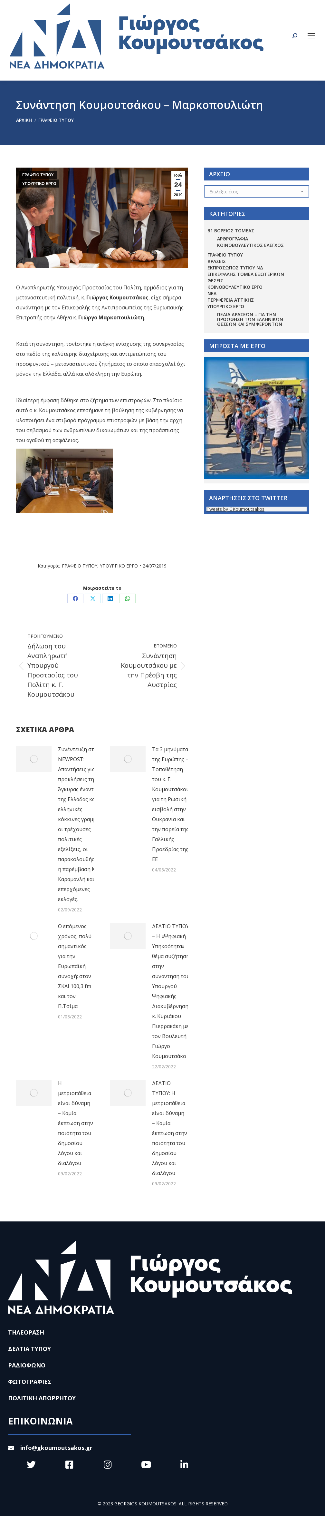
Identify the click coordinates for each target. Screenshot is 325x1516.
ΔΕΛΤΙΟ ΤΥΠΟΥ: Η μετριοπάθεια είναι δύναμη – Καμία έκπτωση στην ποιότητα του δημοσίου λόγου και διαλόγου (169, 1128)
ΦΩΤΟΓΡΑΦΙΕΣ (29, 1381)
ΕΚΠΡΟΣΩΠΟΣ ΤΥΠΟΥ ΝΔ (235, 267)
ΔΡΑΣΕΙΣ (216, 261)
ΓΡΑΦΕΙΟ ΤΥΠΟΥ (38, 175)
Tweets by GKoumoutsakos (235, 509)
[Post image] (34, 759)
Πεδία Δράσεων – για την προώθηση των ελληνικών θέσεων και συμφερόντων (250, 319)
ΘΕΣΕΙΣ (215, 280)
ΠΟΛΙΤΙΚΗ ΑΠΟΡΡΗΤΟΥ (42, 1398)
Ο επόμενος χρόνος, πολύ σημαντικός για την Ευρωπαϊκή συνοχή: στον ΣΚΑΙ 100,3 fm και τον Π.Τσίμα (74, 966)
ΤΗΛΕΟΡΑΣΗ (26, 1332)
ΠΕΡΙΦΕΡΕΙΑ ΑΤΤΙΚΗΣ (230, 299)
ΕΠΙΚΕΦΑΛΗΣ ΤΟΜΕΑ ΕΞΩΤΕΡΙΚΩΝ (245, 274)
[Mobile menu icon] (311, 36)
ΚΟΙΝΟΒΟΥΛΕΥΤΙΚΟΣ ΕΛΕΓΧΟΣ (250, 245)
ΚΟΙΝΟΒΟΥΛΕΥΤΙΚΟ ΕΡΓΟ (235, 287)
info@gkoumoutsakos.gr (50, 1448)
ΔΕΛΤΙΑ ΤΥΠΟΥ (29, 1349)
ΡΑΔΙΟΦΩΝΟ (26, 1365)
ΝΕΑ (211, 293)
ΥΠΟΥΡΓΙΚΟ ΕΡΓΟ (39, 183)
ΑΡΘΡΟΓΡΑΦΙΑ (232, 238)
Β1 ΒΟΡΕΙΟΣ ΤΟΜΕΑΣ (230, 230)
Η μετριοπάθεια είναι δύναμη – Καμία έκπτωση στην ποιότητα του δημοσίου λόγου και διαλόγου (75, 1123)
